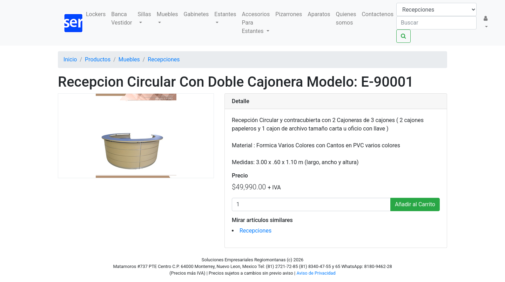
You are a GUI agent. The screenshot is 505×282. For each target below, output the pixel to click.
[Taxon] (436, 9)
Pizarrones (288, 14)
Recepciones (255, 230)
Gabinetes (196, 14)
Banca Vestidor (121, 18)
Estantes (225, 14)
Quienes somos (346, 18)
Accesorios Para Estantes (256, 22)
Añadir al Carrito (415, 204)
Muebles (167, 14)
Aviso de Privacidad (315, 273)
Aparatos (319, 14)
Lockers (96, 14)
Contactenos (377, 14)
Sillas (144, 14)
